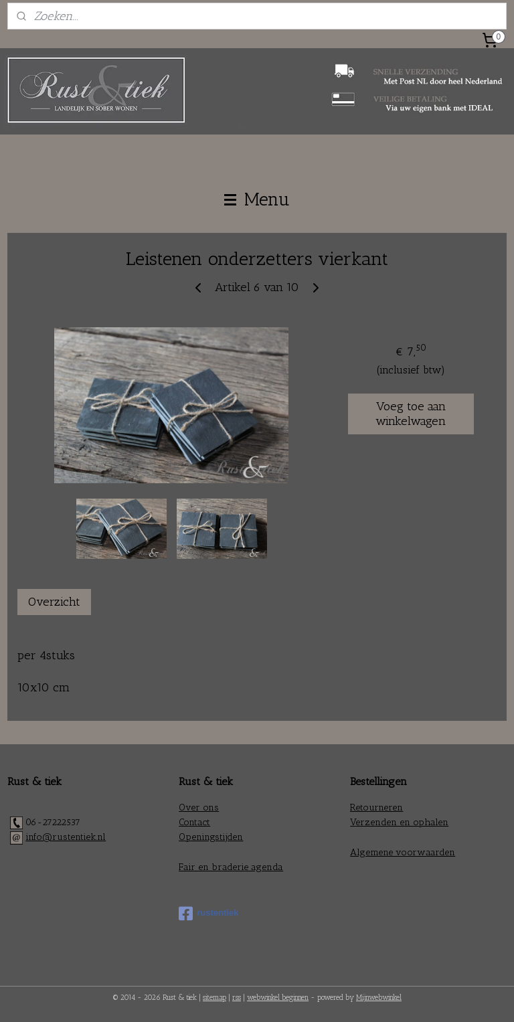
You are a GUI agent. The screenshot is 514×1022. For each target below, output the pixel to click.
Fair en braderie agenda (231, 867)
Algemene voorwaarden (402, 852)
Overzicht (54, 601)
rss (236, 997)
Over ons (199, 807)
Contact (194, 822)
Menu (257, 199)
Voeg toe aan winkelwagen (410, 413)
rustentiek (208, 914)
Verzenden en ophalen (399, 822)
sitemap (214, 997)
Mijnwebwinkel (379, 997)
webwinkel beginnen (278, 997)
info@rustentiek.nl (65, 837)
